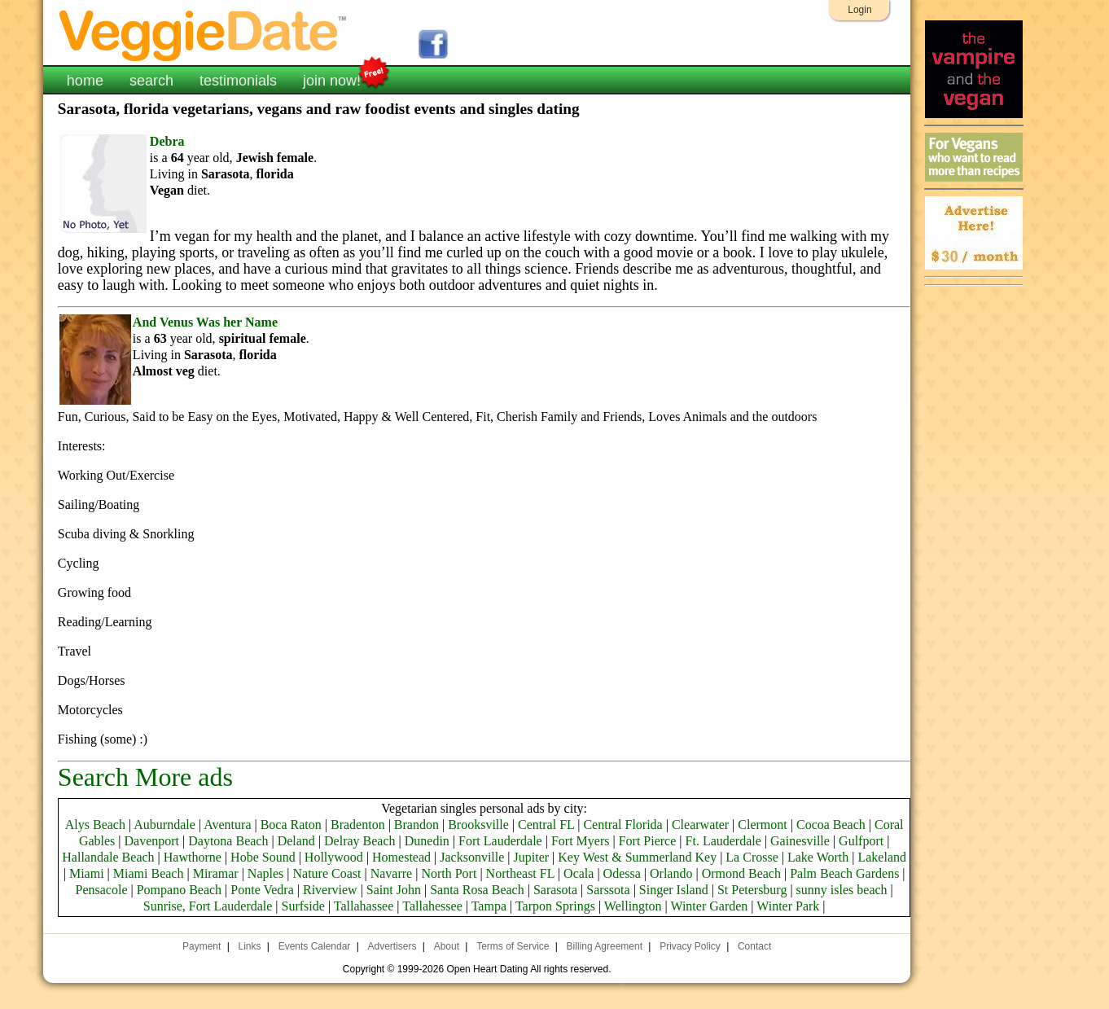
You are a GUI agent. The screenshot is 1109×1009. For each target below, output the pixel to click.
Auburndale (164, 824)
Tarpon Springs (555, 906)
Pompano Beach (179, 890)
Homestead (401, 857)
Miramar (216, 873)
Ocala (578, 873)
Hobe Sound (263, 857)
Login (859, 9)
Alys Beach (95, 824)
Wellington (633, 906)
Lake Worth (817, 857)
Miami (86, 873)
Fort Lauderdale (500, 841)
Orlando (671, 873)
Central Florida (622, 824)
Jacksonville (472, 857)
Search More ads (145, 777)
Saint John (393, 890)
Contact (754, 946)
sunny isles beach (842, 890)
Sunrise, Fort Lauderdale (208, 906)
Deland (296, 841)
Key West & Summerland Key (637, 857)
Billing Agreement (604, 946)
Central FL (546, 824)
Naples (265, 873)
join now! (332, 79)
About (446, 946)
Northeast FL (520, 873)
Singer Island (673, 890)
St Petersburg (752, 890)
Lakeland (881, 857)
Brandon (416, 824)
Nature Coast (326, 873)
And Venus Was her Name (205, 322)
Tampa (488, 906)
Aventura (227, 824)
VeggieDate (203, 35)
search (151, 80)
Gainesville (800, 841)
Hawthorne (192, 857)
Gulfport (861, 841)
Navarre (391, 873)
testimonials (238, 80)
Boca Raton (291, 824)
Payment (201, 946)
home (85, 80)
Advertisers (391, 946)
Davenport (152, 841)
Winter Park (787, 906)
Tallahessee (432, 906)
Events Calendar (314, 946)
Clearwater (700, 824)
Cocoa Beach (831, 824)
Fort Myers (580, 841)
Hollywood (334, 857)
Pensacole (102, 890)
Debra (167, 141)
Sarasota (555, 890)
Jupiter (532, 857)
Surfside (303, 906)
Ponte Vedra (261, 890)
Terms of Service (512, 946)
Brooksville (478, 824)
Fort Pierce (648, 841)
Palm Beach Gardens (844, 873)
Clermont (762, 824)
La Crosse (751, 857)
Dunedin (427, 841)
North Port (448, 873)
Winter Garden (708, 906)
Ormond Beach (741, 873)
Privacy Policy (690, 946)
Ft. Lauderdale (723, 841)
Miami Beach (148, 873)
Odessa (622, 873)
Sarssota (607, 890)
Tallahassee (364, 906)
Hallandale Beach (108, 857)
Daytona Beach (228, 841)
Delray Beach (360, 841)
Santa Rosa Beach (477, 890)
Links (250, 946)
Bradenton (358, 824)
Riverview (330, 890)
